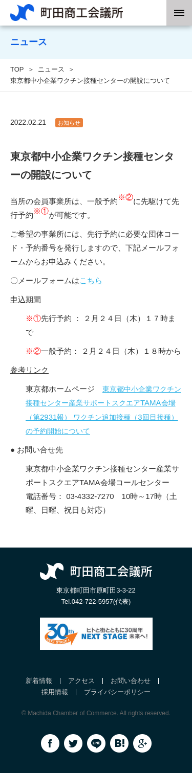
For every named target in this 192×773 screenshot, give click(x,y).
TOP (17, 69)
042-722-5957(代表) (101, 601)
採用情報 (54, 692)
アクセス (81, 681)
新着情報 (39, 681)
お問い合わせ (131, 681)
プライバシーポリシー (117, 692)
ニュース (51, 69)
